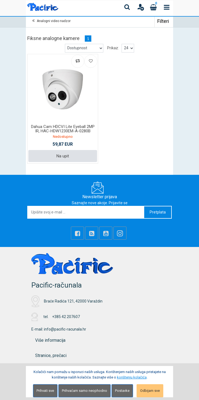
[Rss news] (91, 233)
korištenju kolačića (132, 377)
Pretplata (158, 212)
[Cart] (153, 7)
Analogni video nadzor (54, 21)
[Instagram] (119, 233)
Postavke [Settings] (122, 391)
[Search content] (127, 7)
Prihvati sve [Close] (45, 391)
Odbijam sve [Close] (150, 391)
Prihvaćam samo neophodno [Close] (84, 391)
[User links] (140, 7)
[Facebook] (77, 233)
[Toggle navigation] (166, 7)
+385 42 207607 (66, 316)
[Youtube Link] (105, 233)
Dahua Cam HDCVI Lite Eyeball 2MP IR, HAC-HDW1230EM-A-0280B (63, 129)
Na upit (62, 156)
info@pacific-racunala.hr (65, 329)
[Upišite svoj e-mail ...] (86, 212)
